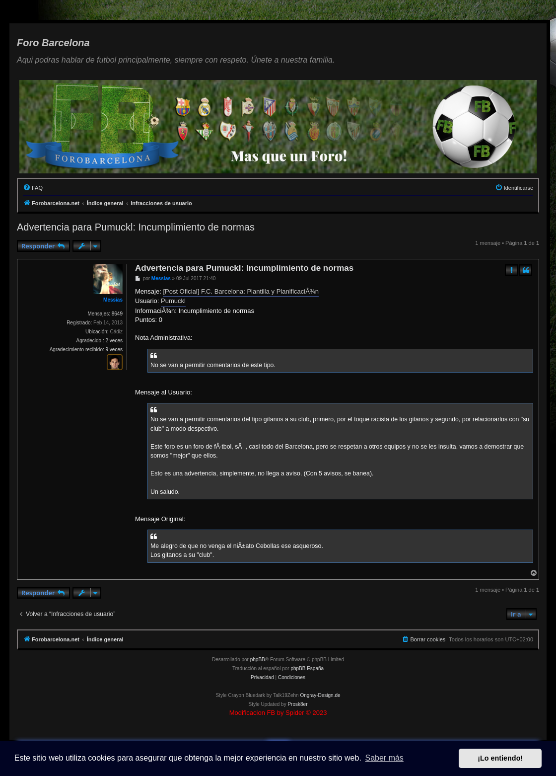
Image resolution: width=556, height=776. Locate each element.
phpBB (257, 659)
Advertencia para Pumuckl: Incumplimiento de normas (136, 227)
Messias (113, 300)
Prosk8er (297, 704)
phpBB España (307, 668)
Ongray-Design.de (320, 695)
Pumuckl (173, 301)
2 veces (114, 340)
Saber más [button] (384, 758)
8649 (117, 313)
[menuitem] (33, 188)
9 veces (114, 349)
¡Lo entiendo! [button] (500, 758)
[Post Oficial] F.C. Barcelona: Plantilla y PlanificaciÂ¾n (241, 291)
